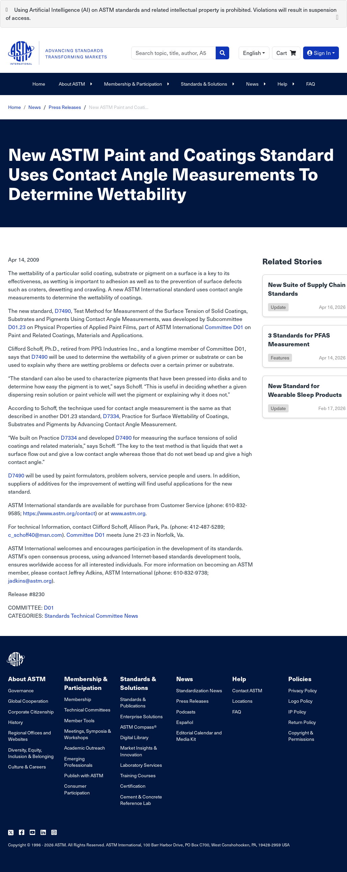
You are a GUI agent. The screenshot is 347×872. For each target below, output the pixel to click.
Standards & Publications (133, 702)
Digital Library (134, 737)
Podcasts (185, 711)
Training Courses (138, 775)
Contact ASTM (247, 690)
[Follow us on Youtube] (32, 832)
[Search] (173, 53)
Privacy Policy (302, 690)
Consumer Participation (77, 789)
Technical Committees (87, 709)
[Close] (337, 16)
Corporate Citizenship (31, 711)
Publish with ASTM (83, 775)
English (252, 52)
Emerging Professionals (78, 761)
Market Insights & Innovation (138, 751)
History (15, 722)
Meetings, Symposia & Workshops (87, 734)
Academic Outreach (84, 748)
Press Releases (65, 107)
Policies (300, 678)
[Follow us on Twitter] (11, 832)
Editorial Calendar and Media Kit (199, 735)
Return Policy (302, 722)
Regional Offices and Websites (29, 735)
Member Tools (79, 720)
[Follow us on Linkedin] (43, 832)
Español (184, 722)
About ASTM (74, 84)
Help (285, 84)
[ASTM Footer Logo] (16, 659)
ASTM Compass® (138, 727)
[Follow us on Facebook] (21, 832)
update (278, 307)
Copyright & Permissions (301, 735)
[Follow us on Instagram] (54, 832)
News (255, 84)
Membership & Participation (135, 84)
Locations (242, 701)
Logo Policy (300, 701)
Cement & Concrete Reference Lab (141, 799)
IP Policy (297, 711)
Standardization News (199, 690)
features (280, 357)
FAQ (310, 84)
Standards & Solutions (207, 84)
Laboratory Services (141, 765)
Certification (132, 786)
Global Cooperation (28, 701)
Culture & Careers (27, 766)
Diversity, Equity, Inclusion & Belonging (31, 753)
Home (38, 84)
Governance (21, 690)
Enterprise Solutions (141, 716)
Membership (77, 699)
